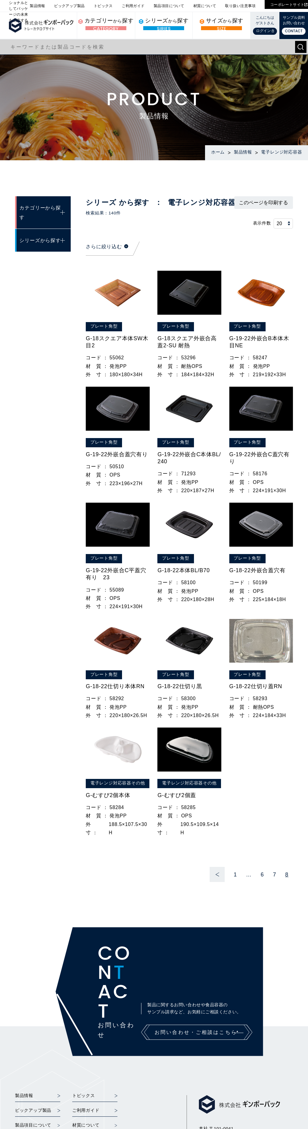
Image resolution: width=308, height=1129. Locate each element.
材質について (204, 6)
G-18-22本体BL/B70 (183, 570)
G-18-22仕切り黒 (179, 686)
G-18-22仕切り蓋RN (255, 686)
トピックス (103, 6)
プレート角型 (104, 326)
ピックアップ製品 (69, 6)
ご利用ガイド (133, 6)
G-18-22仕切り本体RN (115, 686)
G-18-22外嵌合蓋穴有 (257, 570)
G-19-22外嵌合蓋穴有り (117, 454)
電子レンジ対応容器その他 (117, 783)
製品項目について (169, 6)
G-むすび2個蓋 (176, 795)
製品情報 (37, 6)
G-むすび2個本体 (108, 795)
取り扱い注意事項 (240, 6)
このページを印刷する (263, 202)
